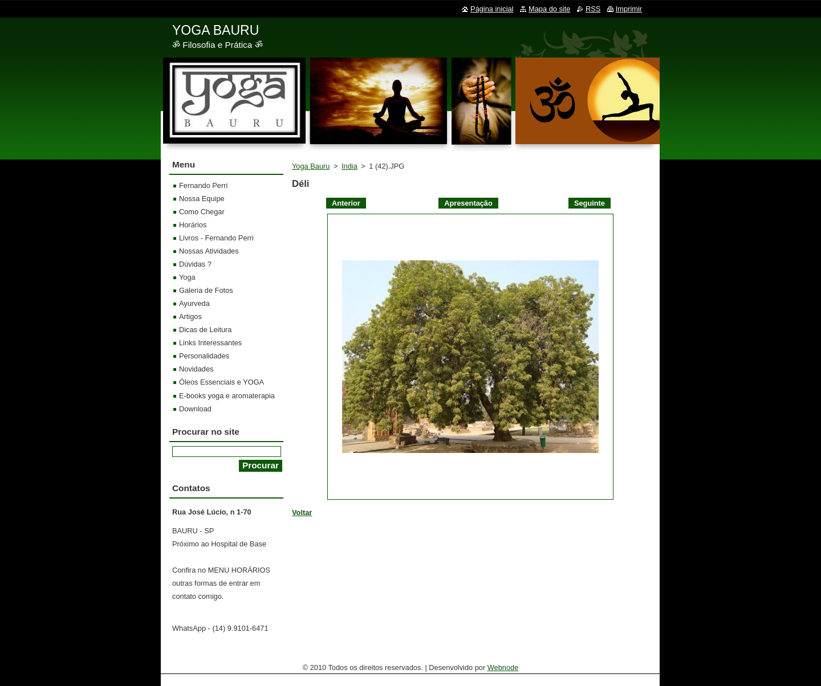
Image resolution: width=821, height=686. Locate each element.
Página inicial (491, 9)
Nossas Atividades (209, 251)
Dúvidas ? (195, 264)
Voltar (302, 512)
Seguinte (589, 203)
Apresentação (468, 203)
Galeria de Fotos (206, 290)
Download (195, 409)
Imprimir (629, 9)
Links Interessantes (210, 342)
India (349, 166)
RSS (593, 9)
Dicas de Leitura (205, 329)
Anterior (346, 203)
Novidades (196, 369)
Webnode (503, 667)
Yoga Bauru (311, 166)
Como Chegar (202, 211)
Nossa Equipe (202, 198)
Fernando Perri (203, 185)
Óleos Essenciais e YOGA (221, 382)
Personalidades (204, 356)
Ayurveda (194, 303)
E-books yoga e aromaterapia (227, 395)
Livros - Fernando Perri (216, 238)
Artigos (190, 316)
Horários (192, 224)
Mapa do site (549, 9)
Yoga (187, 277)
